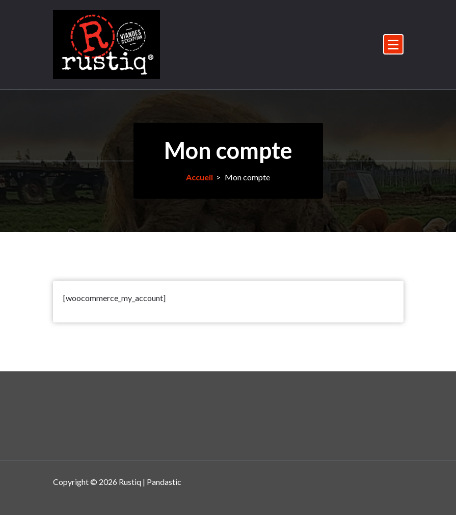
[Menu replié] (393, 44)
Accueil (199, 177)
